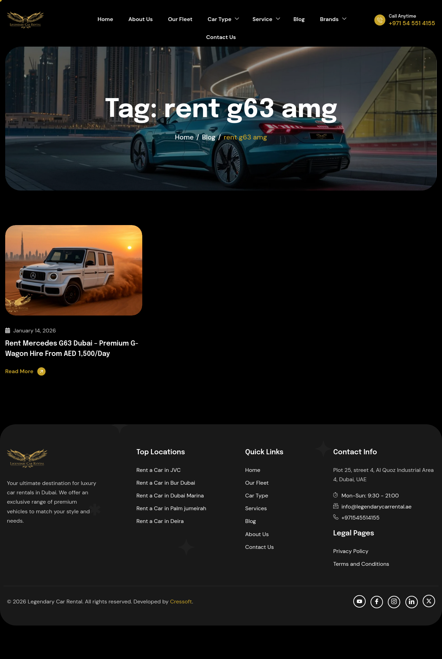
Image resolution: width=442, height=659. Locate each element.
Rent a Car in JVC (158, 469)
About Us (143, 19)
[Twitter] (429, 600)
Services (256, 508)
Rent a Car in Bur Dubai (165, 482)
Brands (329, 20)
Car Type (223, 20)
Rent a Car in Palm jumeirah (171, 508)
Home (109, 19)
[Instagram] (394, 601)
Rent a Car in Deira (160, 521)
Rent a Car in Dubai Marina (170, 495)
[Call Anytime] (379, 20)
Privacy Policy (350, 550)
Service (264, 20)
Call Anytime (402, 16)
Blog (296, 19)
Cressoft (181, 601)
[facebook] (377, 601)
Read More (19, 371)
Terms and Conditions (361, 563)
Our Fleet (181, 19)
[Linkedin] (411, 601)
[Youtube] (359, 601)
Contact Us (221, 38)
